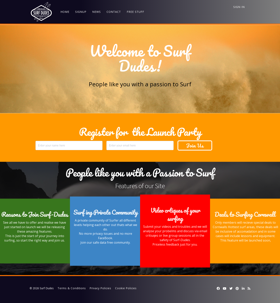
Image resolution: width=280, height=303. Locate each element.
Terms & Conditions (72, 288)
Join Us (195, 145)
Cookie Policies (126, 288)
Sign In (239, 7)
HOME (63, 12)
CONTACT (112, 12)
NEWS (95, 12)
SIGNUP (79, 12)
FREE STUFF (134, 12)
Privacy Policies (100, 288)
